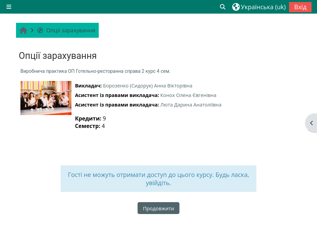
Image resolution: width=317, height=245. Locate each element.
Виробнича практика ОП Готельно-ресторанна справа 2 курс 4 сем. (95, 71)
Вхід (300, 7)
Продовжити (158, 208)
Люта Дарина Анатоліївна (191, 104)
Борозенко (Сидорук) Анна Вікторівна (147, 85)
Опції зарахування (66, 30)
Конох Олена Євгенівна (188, 95)
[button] (223, 7)
